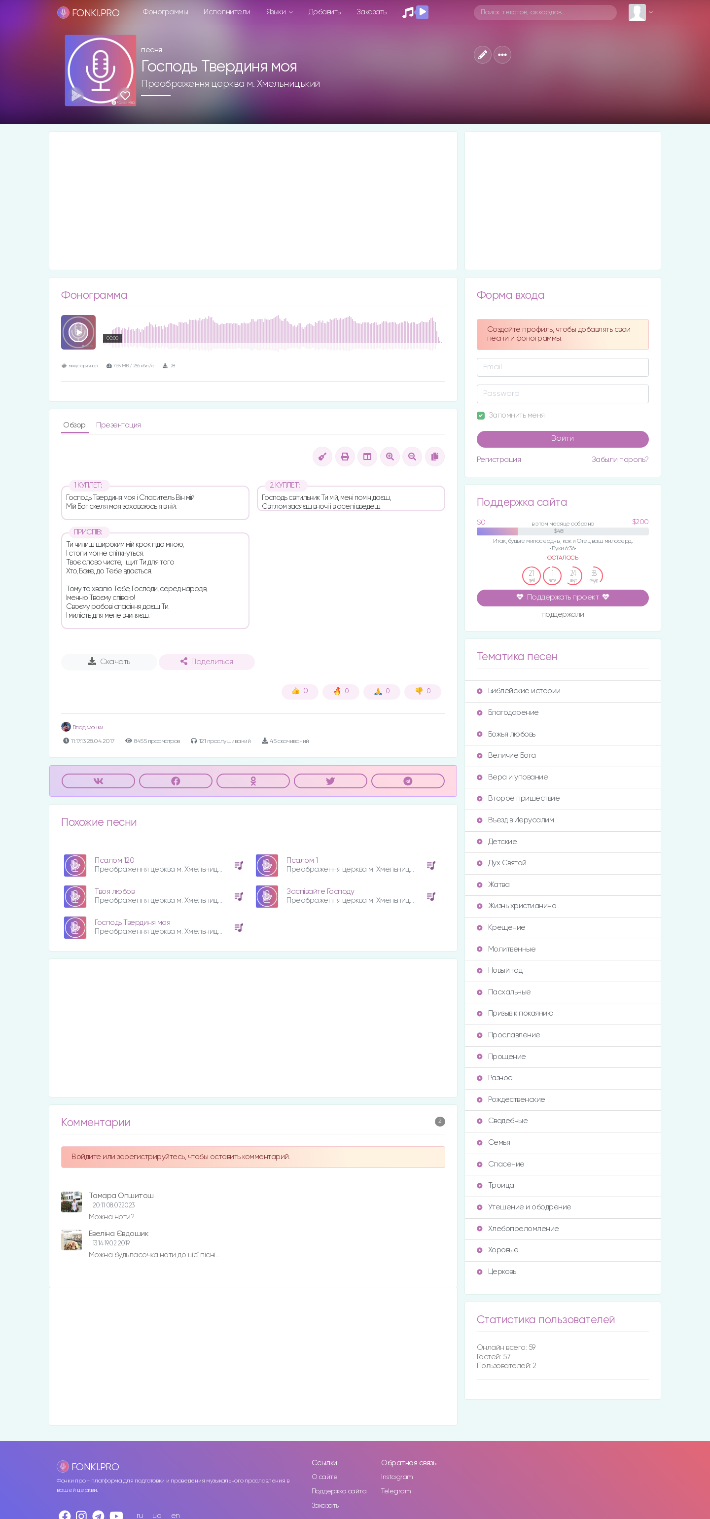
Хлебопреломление (518, 1229)
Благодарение (508, 712)
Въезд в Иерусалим (515, 820)
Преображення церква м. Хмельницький (230, 84)
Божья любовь (506, 734)
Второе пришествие (518, 798)
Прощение (501, 1056)
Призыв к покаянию (515, 1013)
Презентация (118, 425)
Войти (562, 439)
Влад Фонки (82, 727)
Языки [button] (276, 12)
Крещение (501, 927)
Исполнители (227, 12)
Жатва (493, 884)
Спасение (501, 1164)
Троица (495, 1185)
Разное (495, 1078)
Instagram (397, 1477)
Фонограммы (165, 12)
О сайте (325, 1477)
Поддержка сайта (339, 1491)
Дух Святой (502, 863)
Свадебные (502, 1121)
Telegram (396, 1491)
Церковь (496, 1271)
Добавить (325, 12)
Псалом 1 (302, 860)
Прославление (508, 1035)
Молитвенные (506, 949)
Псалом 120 (114, 860)
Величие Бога (506, 755)
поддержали (562, 615)
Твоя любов (114, 891)
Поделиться (206, 661)
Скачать (109, 661)
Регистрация (499, 459)
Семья (493, 1142)
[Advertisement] (253, 201)
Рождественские (511, 1099)
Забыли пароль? (620, 459)
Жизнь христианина (517, 906)
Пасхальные (504, 992)
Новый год (500, 970)
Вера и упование (512, 777)
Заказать (371, 12)
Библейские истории (519, 691)
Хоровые (498, 1250)
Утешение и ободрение (524, 1207)
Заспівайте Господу (320, 891)
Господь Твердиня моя (132, 922)
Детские (497, 842)
